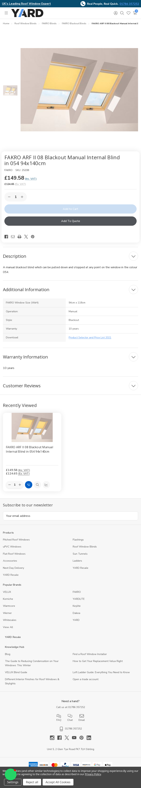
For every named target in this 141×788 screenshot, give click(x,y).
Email (82, 718)
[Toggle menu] (6, 13)
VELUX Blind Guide (16, 672)
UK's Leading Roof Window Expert (26, 4)
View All (8, 627)
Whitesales (9, 620)
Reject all (32, 782)
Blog (7, 654)
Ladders (77, 561)
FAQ (58, 718)
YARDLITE (79, 599)
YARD (76, 620)
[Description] (70, 256)
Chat (70, 718)
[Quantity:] (14, 484)
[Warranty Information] (70, 356)
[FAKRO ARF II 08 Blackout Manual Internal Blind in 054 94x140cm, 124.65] (32, 427)
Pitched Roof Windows (16, 539)
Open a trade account (85, 679)
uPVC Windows (12, 546)
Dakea (76, 613)
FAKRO (77, 592)
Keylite (77, 606)
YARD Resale (80, 568)
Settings (12, 782)
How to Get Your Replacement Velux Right (98, 661)
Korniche (8, 599)
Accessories (10, 561)
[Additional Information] (70, 289)
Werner (7, 613)
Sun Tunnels (80, 554)
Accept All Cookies (58, 782)
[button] (11, 774)
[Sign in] (115, 13)
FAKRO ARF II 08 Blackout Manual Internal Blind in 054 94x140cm (29, 449)
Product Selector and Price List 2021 (90, 337)
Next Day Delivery (13, 568)
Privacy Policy (93, 774)
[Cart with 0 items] (135, 13)
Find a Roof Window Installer (90, 654)
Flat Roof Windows (14, 554)
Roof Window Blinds (85, 546)
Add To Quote (70, 221)
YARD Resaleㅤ (11, 575)
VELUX (7, 592)
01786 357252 (129, 3)
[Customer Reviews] (70, 385)
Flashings (78, 539)
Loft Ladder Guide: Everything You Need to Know (101, 672)
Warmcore (9, 606)
